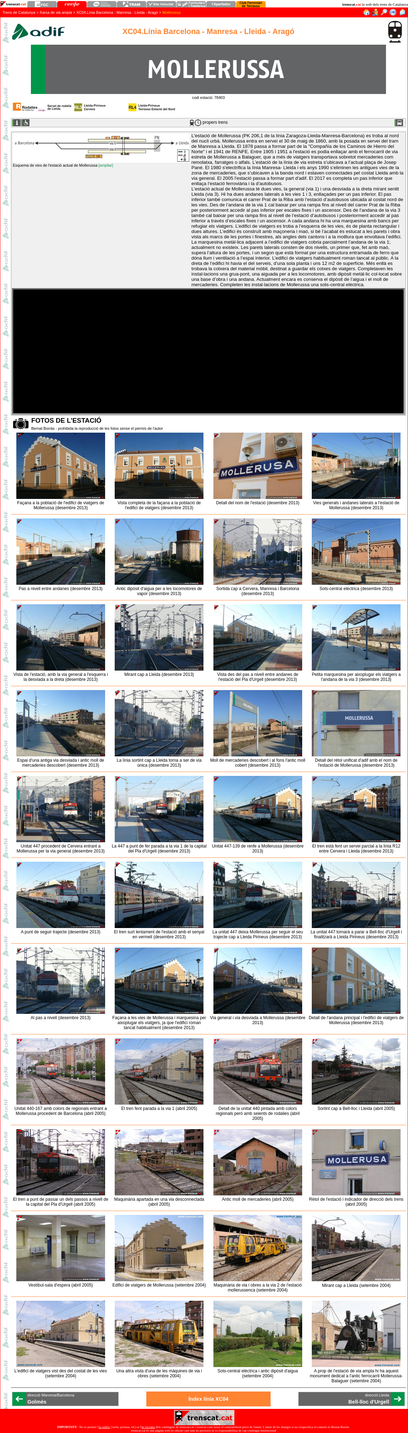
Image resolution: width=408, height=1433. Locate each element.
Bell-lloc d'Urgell (368, 1402)
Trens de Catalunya (19, 12)
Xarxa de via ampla (56, 12)
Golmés (37, 1402)
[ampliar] (105, 165)
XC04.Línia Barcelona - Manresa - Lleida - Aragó (117, 12)
